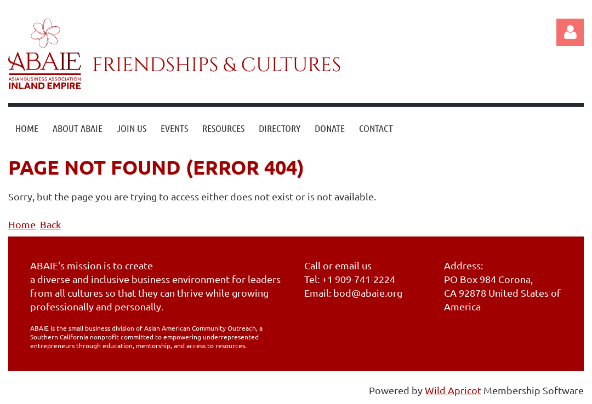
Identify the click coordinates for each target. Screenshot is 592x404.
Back (50, 224)
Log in (570, 32)
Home (22, 224)
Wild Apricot (453, 390)
